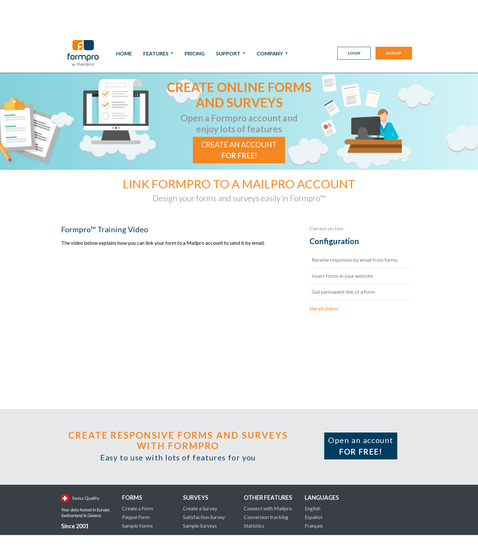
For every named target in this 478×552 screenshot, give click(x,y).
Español (313, 477)
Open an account (360, 406)
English (312, 469)
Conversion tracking (266, 477)
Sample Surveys (200, 486)
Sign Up (393, 19)
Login (354, 19)
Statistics (254, 486)
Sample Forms (137, 486)
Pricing (195, 20)
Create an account (239, 110)
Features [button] (156, 20)
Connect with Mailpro (268, 469)
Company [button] (270, 20)
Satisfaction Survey (204, 477)
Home (124, 20)
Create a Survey (200, 469)
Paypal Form (136, 477)
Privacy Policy (369, 533)
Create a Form (137, 469)
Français (314, 486)
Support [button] (228, 20)
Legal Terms (332, 533)
